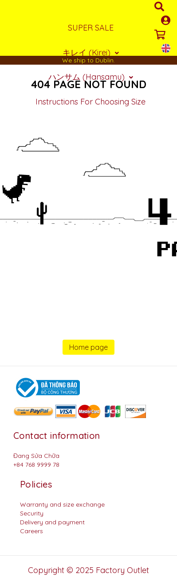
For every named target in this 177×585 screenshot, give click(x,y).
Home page (88, 347)
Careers (31, 531)
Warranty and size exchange (62, 504)
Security (31, 513)
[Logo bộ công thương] (46, 387)
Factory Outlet (122, 570)
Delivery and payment (52, 522)
